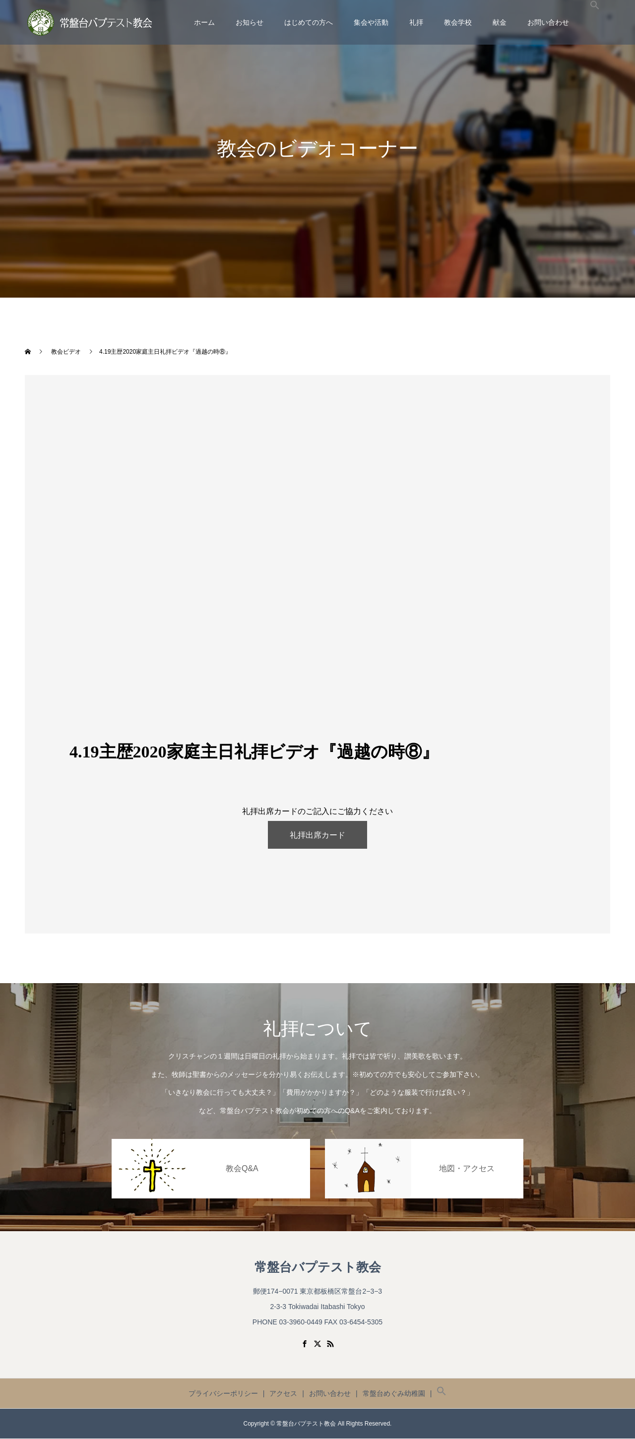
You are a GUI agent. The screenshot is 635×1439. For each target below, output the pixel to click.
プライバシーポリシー (223, 1394)
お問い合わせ (548, 22)
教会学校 (458, 22)
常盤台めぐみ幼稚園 (394, 1394)
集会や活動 (371, 22)
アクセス (283, 1394)
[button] (594, 22)
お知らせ (249, 22)
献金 (500, 22)
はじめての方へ (308, 22)
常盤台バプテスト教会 (317, 1267)
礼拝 (416, 22)
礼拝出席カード (317, 835)
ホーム (204, 22)
